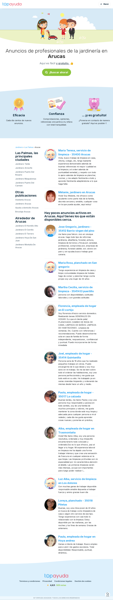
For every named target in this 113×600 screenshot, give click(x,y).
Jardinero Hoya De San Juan (25, 239)
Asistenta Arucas (23, 200)
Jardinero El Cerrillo (24, 230)
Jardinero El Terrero (24, 234)
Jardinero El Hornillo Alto (26, 226)
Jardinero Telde (22, 164)
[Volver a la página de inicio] (12, 4)
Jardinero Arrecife (23, 168)
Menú (104, 4)
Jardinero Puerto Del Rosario (24, 173)
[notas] (56, 585)
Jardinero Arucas (23, 203)
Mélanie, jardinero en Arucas (76, 192)
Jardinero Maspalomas (25, 179)
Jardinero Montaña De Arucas (25, 246)
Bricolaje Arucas (22, 211)
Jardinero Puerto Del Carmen (24, 184)
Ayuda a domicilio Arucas (26, 207)
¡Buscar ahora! (56, 72)
